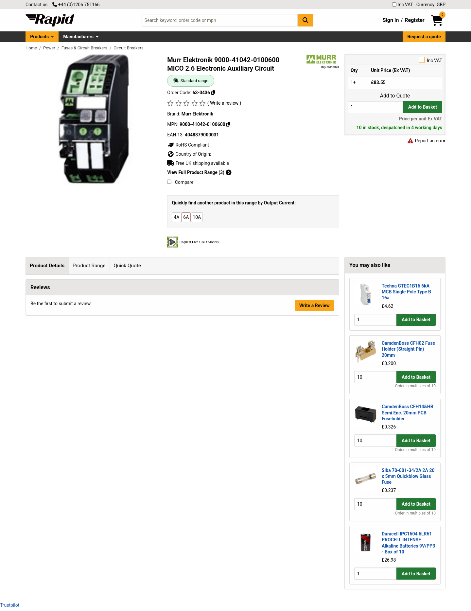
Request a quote (424, 36)
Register (414, 20)
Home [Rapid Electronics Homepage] (32, 47)
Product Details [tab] (47, 266)
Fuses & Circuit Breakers (85, 47)
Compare (180, 182)
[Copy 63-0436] (213, 92)
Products (39, 36)
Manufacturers (78, 36)
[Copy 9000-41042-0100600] (228, 124)
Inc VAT (402, 4)
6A (186, 217)
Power (49, 47)
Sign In (391, 20)
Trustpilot (9, 605)
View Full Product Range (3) (199, 172)
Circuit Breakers (128, 47)
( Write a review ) (224, 103)
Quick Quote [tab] (127, 266)
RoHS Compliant (188, 145)
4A (176, 217)
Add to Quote (395, 95)
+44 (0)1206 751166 (75, 4)
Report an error (426, 140)
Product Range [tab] (89, 266)
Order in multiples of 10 (415, 386)
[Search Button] (305, 20)
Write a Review (314, 520)
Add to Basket (422, 107)
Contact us (36, 4)
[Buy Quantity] (375, 107)
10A (197, 217)
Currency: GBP (430, 4)
